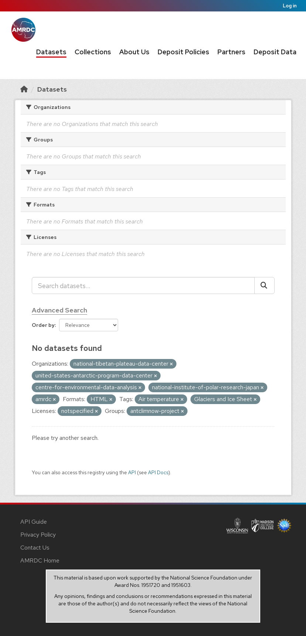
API (132, 472)
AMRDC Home (39, 560)
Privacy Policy (38, 534)
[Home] (24, 89)
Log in (290, 6)
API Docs (158, 472)
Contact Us (34, 547)
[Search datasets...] (143, 285)
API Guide (33, 522)
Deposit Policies (183, 52)
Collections (93, 52)
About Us (134, 52)
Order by (43, 325)
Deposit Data (275, 52)
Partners (231, 52)
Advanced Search (59, 310)
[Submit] (264, 285)
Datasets (51, 52)
